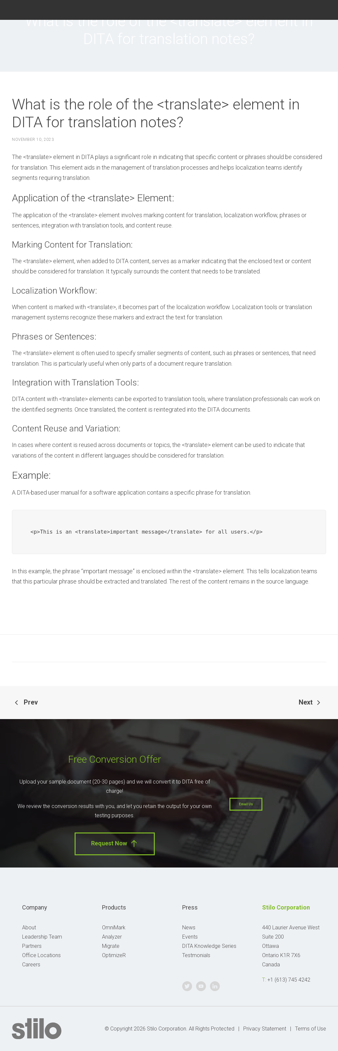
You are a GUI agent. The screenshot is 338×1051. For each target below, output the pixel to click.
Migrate (110, 946)
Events (190, 937)
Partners (32, 946)
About (29, 927)
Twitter (295, 9)
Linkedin (325, 9)
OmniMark (113, 927)
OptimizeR (114, 955)
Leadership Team (42, 937)
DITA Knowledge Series (209, 946)
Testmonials (196, 955)
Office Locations (41, 955)
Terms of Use (310, 1029)
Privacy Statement (264, 1029)
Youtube (311, 9)
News (188, 927)
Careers (31, 964)
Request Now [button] (114, 843)
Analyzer (112, 937)
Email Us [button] (246, 804)
